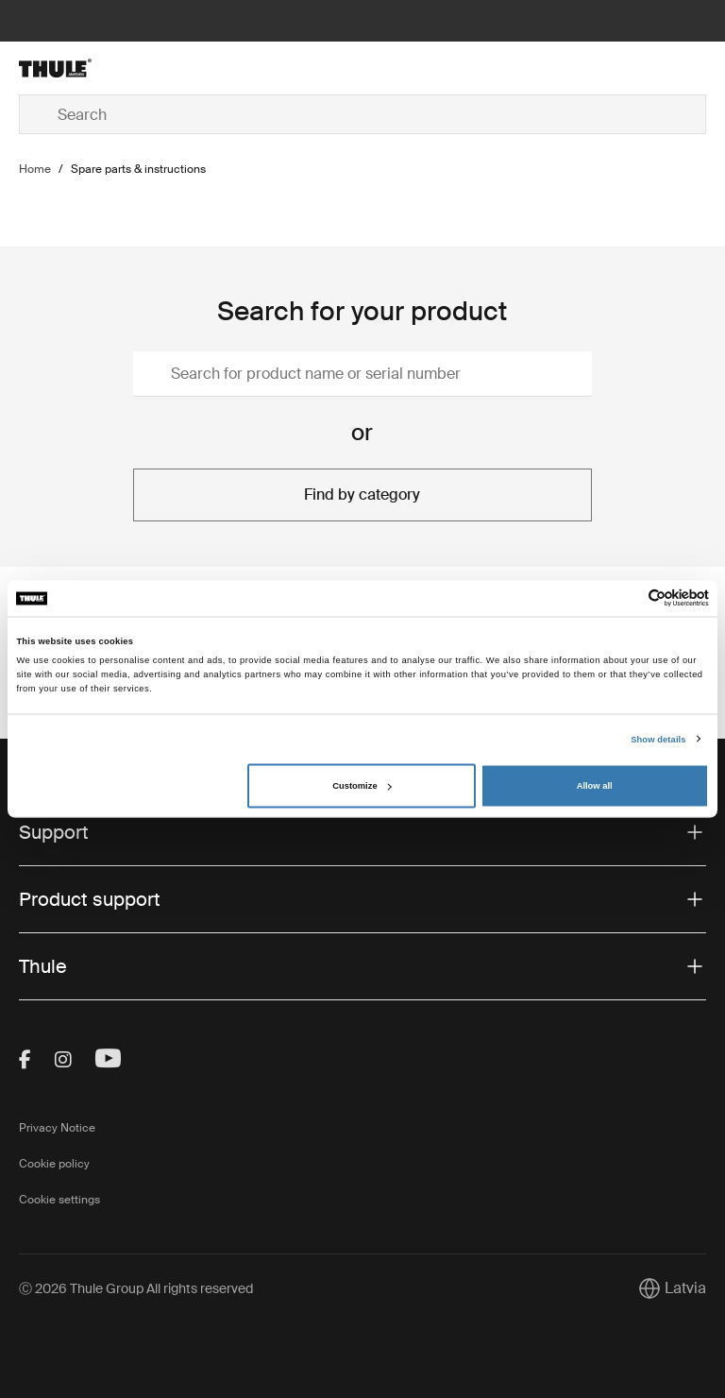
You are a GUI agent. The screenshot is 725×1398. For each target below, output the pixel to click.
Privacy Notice (57, 1127)
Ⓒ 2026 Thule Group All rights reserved (136, 1288)
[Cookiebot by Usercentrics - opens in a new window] (626, 598)
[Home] (133, 68)
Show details (658, 738)
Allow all (595, 786)
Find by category (362, 494)
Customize (361, 786)
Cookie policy (54, 1163)
